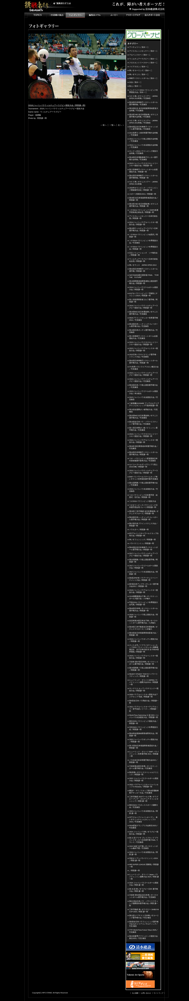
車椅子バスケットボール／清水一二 (143, 78)
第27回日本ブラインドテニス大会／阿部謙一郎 (143, 525)
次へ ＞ (121, 125)
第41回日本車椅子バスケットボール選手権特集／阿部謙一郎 (143, 177)
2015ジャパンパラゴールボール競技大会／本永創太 (143, 392)
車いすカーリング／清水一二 (140, 70)
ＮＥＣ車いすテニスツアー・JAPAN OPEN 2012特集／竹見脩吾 (143, 122)
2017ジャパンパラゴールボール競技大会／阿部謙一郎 (143, 567)
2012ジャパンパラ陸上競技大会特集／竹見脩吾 (143, 140)
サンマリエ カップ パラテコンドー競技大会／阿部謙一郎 (143, 690)
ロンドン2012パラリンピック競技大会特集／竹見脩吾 (143, 152)
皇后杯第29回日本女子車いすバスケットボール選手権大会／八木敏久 (143, 622)
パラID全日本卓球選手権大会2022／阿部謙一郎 (143, 761)
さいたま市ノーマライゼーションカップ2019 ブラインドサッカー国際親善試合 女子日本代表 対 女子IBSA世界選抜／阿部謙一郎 (144, 648)
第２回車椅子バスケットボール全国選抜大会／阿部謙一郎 (143, 171)
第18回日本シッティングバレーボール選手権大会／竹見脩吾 (143, 325)
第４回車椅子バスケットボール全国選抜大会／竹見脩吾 (143, 337)
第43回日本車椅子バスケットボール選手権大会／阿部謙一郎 (143, 362)
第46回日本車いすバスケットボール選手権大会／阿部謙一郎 (143, 610)
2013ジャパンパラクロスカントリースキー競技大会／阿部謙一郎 (143, 164)
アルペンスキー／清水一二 (139, 55)
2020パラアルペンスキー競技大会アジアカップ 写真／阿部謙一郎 (143, 696)
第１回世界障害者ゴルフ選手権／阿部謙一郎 (143, 301)
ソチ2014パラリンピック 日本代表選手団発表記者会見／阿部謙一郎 (143, 211)
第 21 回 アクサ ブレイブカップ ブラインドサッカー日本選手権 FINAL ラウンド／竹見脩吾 (143, 840)
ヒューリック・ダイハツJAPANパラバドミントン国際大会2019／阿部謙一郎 (143, 682)
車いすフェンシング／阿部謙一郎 (142, 539)
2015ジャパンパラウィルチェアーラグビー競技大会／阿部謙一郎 (143, 374)
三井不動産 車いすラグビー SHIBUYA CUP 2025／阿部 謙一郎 (144, 911)
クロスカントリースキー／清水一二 (143, 63)
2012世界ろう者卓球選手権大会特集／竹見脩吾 (143, 134)
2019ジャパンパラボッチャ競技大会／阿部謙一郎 (143, 640)
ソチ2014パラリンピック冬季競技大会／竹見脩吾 (143, 242)
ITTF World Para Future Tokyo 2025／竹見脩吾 (143, 931)
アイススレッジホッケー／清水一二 (143, 51)
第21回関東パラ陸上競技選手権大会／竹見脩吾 (143, 484)
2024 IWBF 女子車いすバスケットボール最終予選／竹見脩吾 (143, 847)
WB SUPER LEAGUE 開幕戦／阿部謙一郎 (144, 866)
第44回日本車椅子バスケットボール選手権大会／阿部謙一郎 (143, 453)
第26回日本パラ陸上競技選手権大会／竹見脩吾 (143, 386)
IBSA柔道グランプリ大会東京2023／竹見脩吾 (143, 827)
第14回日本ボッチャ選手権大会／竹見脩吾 (143, 331)
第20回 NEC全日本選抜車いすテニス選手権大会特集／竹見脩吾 (143, 116)
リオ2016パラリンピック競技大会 (142, 501)
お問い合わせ (146, 993)
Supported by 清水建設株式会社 (147, 8)
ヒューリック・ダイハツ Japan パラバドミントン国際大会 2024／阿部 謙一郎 (144, 877)
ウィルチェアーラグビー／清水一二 (143, 59)
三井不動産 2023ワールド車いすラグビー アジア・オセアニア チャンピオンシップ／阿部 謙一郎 (143, 799)
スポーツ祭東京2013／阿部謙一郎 (142, 194)
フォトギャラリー (75, 15)
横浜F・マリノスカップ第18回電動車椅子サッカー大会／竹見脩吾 (144, 792)
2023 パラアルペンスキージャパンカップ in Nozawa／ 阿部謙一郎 (143, 786)
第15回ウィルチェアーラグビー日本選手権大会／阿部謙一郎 (143, 229)
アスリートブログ (132, 15)
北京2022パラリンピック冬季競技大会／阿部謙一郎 (143, 728)
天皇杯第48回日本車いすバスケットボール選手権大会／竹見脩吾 (143, 767)
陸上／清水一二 (135, 86)
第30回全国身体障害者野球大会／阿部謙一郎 (143, 735)
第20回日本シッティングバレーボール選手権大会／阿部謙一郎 (143, 518)
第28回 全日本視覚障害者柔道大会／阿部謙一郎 (143, 199)
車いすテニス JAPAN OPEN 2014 (143, 265)
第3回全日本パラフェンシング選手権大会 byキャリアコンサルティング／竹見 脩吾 (143, 924)
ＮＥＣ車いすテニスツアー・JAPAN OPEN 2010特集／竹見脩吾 (143, 97)
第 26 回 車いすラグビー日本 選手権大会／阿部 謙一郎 (143, 890)
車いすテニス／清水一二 (139, 74)
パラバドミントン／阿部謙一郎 (141, 543)
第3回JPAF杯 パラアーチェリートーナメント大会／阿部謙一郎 (143, 579)
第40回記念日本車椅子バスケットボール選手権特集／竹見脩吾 (143, 128)
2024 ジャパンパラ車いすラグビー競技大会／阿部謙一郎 (143, 833)
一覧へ (112, 125)
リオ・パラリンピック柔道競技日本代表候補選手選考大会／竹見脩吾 (143, 460)
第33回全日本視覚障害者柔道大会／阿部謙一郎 (143, 634)
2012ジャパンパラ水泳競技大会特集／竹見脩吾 (143, 146)
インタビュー (94, 15)
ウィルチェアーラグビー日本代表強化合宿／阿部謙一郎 (143, 260)
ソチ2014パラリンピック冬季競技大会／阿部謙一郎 (143, 248)
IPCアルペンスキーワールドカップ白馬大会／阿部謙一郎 (144, 534)
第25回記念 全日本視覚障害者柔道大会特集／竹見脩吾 (143, 109)
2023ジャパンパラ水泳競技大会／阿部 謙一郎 (143, 812)
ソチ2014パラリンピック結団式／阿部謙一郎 (143, 236)
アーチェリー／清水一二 (139, 47)
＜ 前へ (103, 125)
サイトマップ (158, 993)
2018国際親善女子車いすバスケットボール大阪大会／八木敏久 (143, 597)
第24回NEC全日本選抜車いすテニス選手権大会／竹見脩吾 (143, 313)
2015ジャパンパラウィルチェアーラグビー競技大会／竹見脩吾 (143, 380)
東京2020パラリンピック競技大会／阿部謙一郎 (143, 722)
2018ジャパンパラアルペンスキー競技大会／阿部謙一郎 (143, 591)
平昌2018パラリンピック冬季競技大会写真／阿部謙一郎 (143, 603)
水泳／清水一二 (135, 82)
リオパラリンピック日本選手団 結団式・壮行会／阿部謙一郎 (143, 496)
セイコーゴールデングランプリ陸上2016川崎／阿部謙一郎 (143, 466)
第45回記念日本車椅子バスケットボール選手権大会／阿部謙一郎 (143, 548)
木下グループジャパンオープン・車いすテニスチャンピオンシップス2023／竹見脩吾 (143, 819)
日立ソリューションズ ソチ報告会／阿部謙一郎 (143, 254)
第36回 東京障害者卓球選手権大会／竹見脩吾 (143, 447)
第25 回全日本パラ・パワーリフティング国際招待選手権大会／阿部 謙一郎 (143, 903)
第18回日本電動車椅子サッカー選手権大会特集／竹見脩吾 (143, 158)
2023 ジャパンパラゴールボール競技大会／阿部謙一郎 (143, 779)
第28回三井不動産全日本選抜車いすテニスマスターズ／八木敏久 (143, 628)
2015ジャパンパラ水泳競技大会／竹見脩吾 (143, 398)
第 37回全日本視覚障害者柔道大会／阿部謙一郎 (143, 747)
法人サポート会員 (152, 15)
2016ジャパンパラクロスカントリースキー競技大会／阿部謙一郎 (143, 435)
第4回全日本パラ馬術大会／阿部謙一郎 (143, 702)
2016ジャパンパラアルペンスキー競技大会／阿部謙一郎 (143, 441)
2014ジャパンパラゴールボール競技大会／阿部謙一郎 (143, 288)
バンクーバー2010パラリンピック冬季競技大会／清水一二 (143, 91)
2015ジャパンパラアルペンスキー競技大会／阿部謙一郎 (143, 349)
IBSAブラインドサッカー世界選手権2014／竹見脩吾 (143, 319)
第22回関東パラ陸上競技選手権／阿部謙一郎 (143, 561)
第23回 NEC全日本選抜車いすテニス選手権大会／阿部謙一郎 (143, 205)
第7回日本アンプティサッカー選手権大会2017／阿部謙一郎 (143, 585)
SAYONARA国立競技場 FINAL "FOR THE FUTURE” (144, 276)
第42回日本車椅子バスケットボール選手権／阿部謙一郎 (143, 270)
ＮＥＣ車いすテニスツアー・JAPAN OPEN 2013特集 (143, 183)
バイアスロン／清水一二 (139, 67)
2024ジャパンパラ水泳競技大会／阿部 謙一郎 (143, 853)
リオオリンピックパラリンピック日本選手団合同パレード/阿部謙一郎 (143, 506)
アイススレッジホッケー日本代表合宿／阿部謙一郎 (143, 217)
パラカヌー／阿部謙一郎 (139, 529)
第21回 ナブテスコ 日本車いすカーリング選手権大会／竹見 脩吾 (144, 917)
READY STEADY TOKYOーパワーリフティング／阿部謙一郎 (143, 675)
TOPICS (37, 15)
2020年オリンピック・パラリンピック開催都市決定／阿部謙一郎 (143, 189)
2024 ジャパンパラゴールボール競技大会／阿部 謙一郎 (143, 884)
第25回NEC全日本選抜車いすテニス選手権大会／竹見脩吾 (143, 417)
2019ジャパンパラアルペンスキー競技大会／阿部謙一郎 (143, 657)
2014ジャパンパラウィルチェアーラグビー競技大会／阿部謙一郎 (143, 307)
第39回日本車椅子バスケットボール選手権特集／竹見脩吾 (143, 103)
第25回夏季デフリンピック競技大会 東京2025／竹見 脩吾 (143, 937)
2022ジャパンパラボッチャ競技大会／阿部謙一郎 (143, 741)
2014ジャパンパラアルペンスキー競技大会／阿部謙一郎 (143, 223)
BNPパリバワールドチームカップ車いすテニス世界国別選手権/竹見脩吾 (143, 478)
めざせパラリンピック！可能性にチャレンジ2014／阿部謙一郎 (143, 294)
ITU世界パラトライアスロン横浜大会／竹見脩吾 (144, 368)
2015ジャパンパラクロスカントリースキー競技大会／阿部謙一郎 (143, 343)
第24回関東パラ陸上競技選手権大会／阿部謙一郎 (143, 669)
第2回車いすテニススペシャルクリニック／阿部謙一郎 (143, 773)
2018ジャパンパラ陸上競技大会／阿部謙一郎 (143, 616)
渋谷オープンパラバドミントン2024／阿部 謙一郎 (143, 859)
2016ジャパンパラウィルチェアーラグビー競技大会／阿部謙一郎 (57, 105)
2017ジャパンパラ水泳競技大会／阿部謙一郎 (143, 573)
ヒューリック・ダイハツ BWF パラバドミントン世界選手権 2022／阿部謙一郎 (144, 754)
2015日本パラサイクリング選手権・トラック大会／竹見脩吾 (143, 356)
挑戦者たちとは (62, 3)
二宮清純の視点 (56, 15)
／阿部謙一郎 (134, 870)
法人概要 (135, 993)
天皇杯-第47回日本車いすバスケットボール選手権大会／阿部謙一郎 (143, 663)
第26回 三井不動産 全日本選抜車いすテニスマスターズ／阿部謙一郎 (144, 512)
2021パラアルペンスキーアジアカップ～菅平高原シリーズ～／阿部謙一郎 (143, 709)
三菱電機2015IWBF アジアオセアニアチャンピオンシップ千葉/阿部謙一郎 (144, 404)
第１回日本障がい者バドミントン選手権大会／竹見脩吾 (143, 429)
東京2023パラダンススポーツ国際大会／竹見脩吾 (143, 806)
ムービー (113, 15)
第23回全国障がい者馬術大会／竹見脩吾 (143, 411)
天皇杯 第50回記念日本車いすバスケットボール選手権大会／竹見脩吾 (143, 896)
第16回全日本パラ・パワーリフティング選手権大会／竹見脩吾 (143, 423)
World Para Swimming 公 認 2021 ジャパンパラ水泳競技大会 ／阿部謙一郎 (144, 716)
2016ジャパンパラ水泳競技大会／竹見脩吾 (143, 490)
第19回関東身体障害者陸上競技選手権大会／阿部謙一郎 (143, 282)
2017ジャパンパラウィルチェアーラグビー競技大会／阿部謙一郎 (143, 555)
